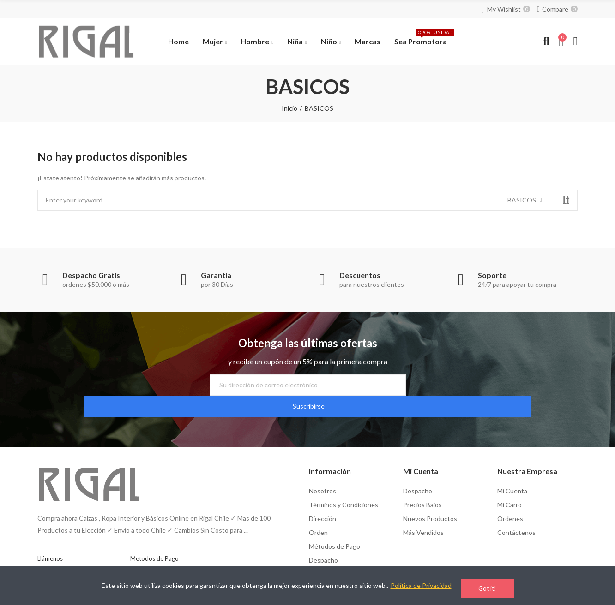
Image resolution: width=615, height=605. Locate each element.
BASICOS (521, 200)
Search (563, 200)
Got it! (487, 588)
